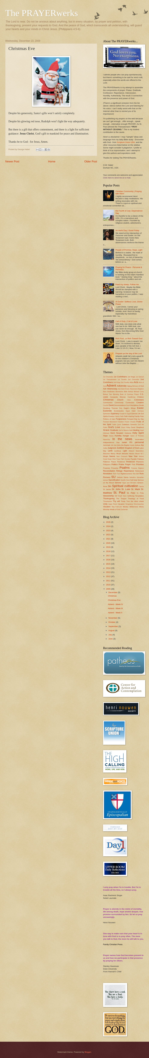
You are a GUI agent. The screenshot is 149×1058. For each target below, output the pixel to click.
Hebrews (106, 433)
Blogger (88, 1052)
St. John (116, 489)
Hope (105, 436)
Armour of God (138, 386)
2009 (108, 589)
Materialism (140, 451)
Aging (129, 386)
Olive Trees (116, 459)
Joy (142, 445)
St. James (107, 489)
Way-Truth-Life (117, 507)
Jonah (132, 445)
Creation (140, 402)
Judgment (112, 448)
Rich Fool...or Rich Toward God (128, 338)
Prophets (106, 468)
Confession (130, 402)
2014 (108, 568)
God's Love (114, 427)
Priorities (140, 464)
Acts (136, 382)
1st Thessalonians (109, 379)
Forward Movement (110, 422)
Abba (131, 382)
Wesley (126, 507)
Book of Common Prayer (129, 394)
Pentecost (130, 462)
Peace (113, 462)
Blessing (116, 394)
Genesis (133, 424)
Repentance (129, 471)
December (113, 592)
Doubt (141, 405)
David (111, 405)
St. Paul (119, 492)
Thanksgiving (109, 498)
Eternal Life (136, 414)
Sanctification (114, 480)
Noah (110, 459)
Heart (142, 430)
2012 (108, 576)
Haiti (130, 430)
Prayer (128, 464)
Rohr (142, 473)
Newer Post (12, 161)
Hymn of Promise (137, 436)
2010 (108, 585)
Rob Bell (136, 474)
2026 (108, 522)
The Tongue (121, 498)
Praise (121, 464)
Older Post (90, 161)
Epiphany (115, 413)
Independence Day (111, 442)
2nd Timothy (125, 382)
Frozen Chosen (130, 422)
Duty (120, 408)
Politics (115, 464)
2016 (108, 560)
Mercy (113, 454)
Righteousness (126, 474)
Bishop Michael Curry (136, 391)
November (113, 618)
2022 (108, 534)
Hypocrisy (106, 439)
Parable (134, 459)
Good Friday (125, 427)
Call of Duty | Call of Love (126, 321)
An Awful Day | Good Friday (127, 230)
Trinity (123, 501)
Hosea (111, 436)
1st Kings (131, 377)
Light (125, 451)
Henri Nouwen (116, 433)
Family (137, 416)
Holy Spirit (138, 433)
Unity (105, 504)
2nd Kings (116, 382)
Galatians (125, 424)
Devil (128, 405)
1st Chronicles (108, 377)
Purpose (134, 468)
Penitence (121, 462)
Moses (137, 454)
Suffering (130, 496)
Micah (118, 454)
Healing (136, 430)
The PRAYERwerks (41, 13)
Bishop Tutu (107, 394)
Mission (131, 454)
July (110, 635)
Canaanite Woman (118, 397)
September (113, 626)
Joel (115, 445)
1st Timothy (122, 379)
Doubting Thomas (110, 408)
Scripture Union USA (126, 142)
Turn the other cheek (135, 501)
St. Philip (140, 493)
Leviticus (117, 451)
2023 (108, 530)
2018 (108, 551)
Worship (106, 509)
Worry (141, 507)
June (110, 639)
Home (51, 161)
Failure (117, 416)
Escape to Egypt (125, 414)
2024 (108, 526)
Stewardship (108, 496)
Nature (112, 456)
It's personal (136, 442)
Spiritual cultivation (125, 486)
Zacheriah (124, 509)
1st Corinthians (120, 377)
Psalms (125, 467)
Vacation (121, 504)
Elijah (134, 411)
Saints (126, 477)
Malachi (131, 451)
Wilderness (133, 507)
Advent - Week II (115, 612)
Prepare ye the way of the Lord (128, 353)
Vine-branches (139, 504)
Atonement (134, 389)
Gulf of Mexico (124, 430)
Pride (133, 464)
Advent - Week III (115, 608)
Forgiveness (121, 419)
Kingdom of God (132, 448)
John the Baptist (123, 445)
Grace (106, 430)
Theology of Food (136, 498)
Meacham (106, 454)
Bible (125, 391)
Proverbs (114, 468)
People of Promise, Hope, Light (128, 250)
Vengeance (129, 504)
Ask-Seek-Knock (123, 389)
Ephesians (106, 414)
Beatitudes (111, 391)
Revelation (107, 473)
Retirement (139, 471)
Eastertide (107, 411)
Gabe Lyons (116, 424)
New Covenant (121, 456)
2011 (108, 580)
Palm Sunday (125, 459)
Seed (128, 480)
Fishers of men (109, 419)
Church (120, 400)
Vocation (106, 507)
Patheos (140, 459)
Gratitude (114, 430)
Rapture (141, 468)
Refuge (119, 471)
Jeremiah (106, 445)
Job (112, 445)
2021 (108, 539)
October (112, 622)
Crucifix (105, 405)
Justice (120, 448)
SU (113, 477)
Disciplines (134, 405)
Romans (106, 477)
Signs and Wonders (129, 483)
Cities (129, 400)
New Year (133, 456)
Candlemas (131, 397)
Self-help (133, 480)
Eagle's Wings (130, 408)
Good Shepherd (137, 427)
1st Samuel (140, 377)
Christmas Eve (114, 600)
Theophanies (107, 501)
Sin (109, 486)
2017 (108, 555)
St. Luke (125, 489)
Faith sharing (129, 416)
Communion (107, 402)
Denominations (120, 405)
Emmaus (141, 411)
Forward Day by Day (135, 419)
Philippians (107, 464)
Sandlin (123, 480)
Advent (111, 385)
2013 (108, 572)
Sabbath (120, 477)
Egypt (128, 411)
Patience (106, 462)
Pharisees (140, 462)
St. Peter (131, 493)
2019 (108, 547)
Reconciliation (109, 471)
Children (140, 397)
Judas (105, 448)
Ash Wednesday (110, 389)
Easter (140, 408)
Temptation (139, 496)
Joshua (137, 445)
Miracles (125, 454)
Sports (141, 486)
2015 (108, 564)
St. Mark (135, 489)
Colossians (139, 400)
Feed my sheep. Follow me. (127, 284)
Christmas (108, 399)
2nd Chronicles (133, 379)
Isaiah (124, 442)
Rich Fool (116, 474)
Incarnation (139, 439)
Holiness (128, 433)
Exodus (111, 416)
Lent (110, 450)
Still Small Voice (121, 496)
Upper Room (112, 504)
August (111, 630)
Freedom (121, 422)
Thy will (116, 501)
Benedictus (119, 391)
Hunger (126, 436)
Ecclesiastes (119, 411)
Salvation (132, 477)
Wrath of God (115, 509)
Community (119, 402)
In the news (122, 439)
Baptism (141, 389)
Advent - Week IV (115, 604)
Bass (105, 391)
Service (118, 483)
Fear (142, 416)
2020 (108, 543)
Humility (118, 436)
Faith (121, 416)
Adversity (122, 385)
